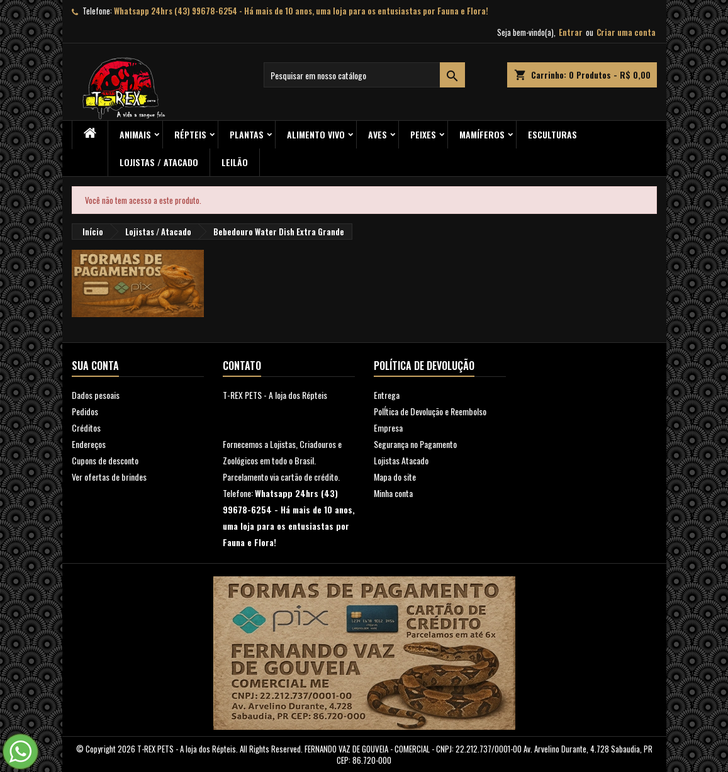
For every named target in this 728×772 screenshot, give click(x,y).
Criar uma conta (626, 32)
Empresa (388, 427)
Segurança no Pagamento (415, 443)
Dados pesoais (96, 394)
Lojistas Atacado (401, 460)
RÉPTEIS (190, 134)
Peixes (423, 134)
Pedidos (85, 411)
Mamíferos (482, 134)
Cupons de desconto (105, 460)
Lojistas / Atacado (159, 162)
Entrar (571, 32)
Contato (242, 365)
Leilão (234, 162)
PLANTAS (247, 134)
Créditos (86, 427)
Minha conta (393, 493)
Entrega (387, 394)
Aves (377, 134)
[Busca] (364, 74)
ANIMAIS (135, 134)
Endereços (89, 443)
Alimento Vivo (316, 134)
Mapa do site (395, 476)
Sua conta (95, 365)
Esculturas (552, 134)
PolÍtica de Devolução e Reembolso (430, 411)
